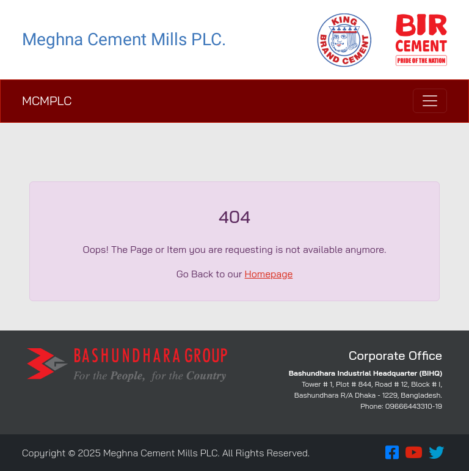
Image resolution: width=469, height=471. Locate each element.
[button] (392, 453)
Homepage (269, 274)
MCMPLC (46, 100)
